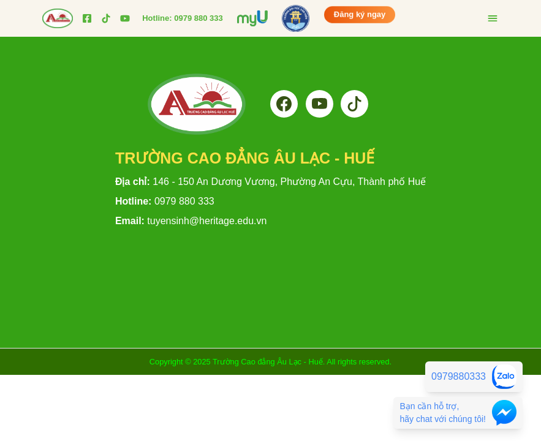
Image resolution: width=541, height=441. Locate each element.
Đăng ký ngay (360, 15)
